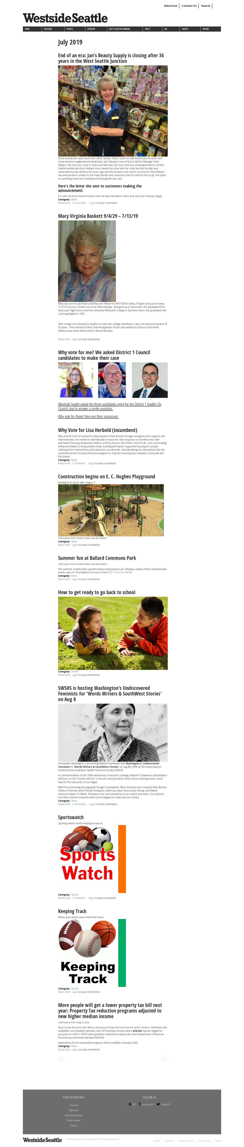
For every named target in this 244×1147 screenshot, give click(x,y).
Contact (73, 1105)
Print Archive (73, 1120)
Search (205, 6)
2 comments (79, 202)
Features (48, 29)
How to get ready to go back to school (96, 592)
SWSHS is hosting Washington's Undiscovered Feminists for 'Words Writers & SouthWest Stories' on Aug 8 (110, 693)
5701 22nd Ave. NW (119, 572)
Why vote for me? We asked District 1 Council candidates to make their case (104, 355)
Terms (73, 1125)
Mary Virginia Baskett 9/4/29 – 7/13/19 (98, 215)
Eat (165, 29)
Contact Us (189, 6)
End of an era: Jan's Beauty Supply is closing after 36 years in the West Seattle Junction (111, 58)
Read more (64, 202)
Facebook (146, 1104)
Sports (69, 29)
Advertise (170, 6)
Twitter (163, 1104)
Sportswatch (71, 817)
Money (206, 29)
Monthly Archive (73, 1115)
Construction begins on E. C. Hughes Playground (106, 476)
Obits (147, 29)
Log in (92, 202)
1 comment (78, 463)
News (27, 29)
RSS (132, 1104)
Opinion (91, 29)
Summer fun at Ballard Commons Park (97, 557)
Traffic (185, 29)
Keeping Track (72, 911)
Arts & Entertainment (119, 29)
